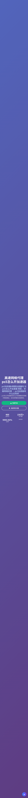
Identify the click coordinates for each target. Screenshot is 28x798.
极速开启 (14, 403)
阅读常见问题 (14, 408)
